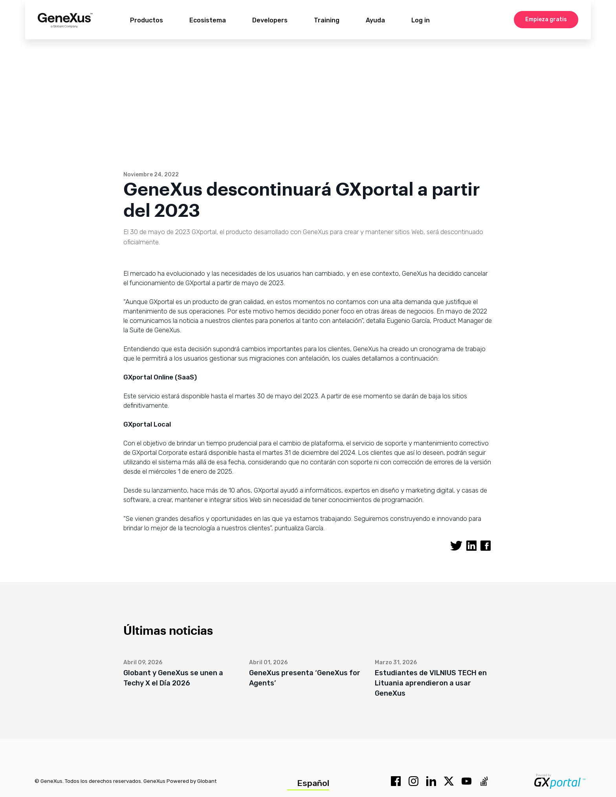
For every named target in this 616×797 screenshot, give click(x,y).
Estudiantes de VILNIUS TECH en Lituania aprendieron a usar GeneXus (431, 683)
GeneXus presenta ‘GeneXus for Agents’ (304, 678)
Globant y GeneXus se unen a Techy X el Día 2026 (173, 678)
